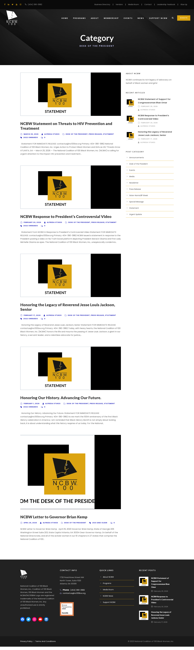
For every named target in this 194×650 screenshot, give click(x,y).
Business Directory (102, 4)
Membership (112, 18)
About (95, 18)
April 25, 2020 (30, 526)
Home (65, 18)
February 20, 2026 (32, 222)
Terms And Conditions (46, 644)
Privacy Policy (26, 644)
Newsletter (133, 183)
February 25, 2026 (149, 106)
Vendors (119, 4)
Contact (147, 4)
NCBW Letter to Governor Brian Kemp (53, 520)
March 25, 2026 (30, 134)
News (141, 18)
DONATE (183, 18)
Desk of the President (74, 134)
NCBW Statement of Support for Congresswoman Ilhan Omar (162, 584)
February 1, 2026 (31, 407)
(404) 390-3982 (34, 4)
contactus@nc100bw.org (74, 596)
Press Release (91, 134)
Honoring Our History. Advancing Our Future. (59, 401)
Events (129, 18)
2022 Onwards (30, 137)
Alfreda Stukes (50, 134)
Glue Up (183, 4)
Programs (80, 18)
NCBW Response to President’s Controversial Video (64, 216)
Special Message (136, 201)
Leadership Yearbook (166, 4)
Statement (103, 134)
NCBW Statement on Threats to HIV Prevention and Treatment (65, 125)
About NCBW (108, 580)
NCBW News (108, 599)
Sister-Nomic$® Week (138, 195)
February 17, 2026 (31, 319)
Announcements (136, 157)
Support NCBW (159, 18)
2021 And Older (95, 526)
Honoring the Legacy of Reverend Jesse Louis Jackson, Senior (66, 310)
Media (132, 176)
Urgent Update (135, 214)
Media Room (133, 4)
